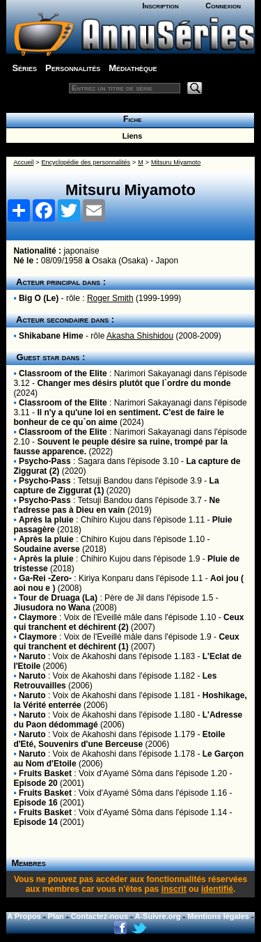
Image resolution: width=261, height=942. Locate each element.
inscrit (174, 889)
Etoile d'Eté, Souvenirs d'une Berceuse (119, 739)
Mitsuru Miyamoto (175, 162)
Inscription (160, 5)
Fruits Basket (45, 773)
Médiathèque (133, 68)
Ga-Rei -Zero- (45, 578)
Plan (56, 916)
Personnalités (72, 68)
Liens (130, 136)
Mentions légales (218, 916)
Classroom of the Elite (63, 373)
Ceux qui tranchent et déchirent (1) (126, 641)
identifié (217, 889)
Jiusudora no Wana (51, 607)
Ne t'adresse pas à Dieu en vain (116, 505)
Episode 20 (35, 783)
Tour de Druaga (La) (58, 598)
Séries (24, 68)
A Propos (24, 916)
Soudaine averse (46, 549)
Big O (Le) (38, 298)
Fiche (129, 119)
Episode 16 (35, 803)
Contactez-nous (100, 916)
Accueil (23, 162)
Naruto (32, 656)
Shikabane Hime (51, 336)
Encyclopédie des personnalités (86, 162)
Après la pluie (46, 520)
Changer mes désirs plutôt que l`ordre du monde (133, 383)
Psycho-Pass (45, 461)
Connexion (223, 5)
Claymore (38, 617)
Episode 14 (35, 822)
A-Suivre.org (158, 916)
